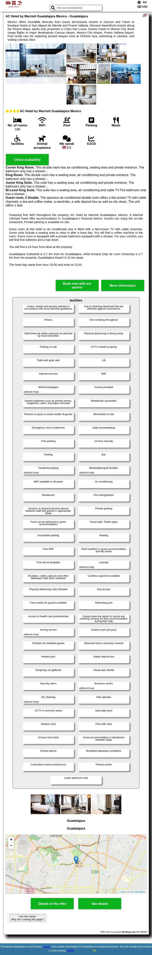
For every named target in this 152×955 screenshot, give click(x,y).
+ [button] (11, 840)
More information (123, 285)
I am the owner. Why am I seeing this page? (27, 918)
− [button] (11, 846)
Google (46, 946)
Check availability (27, 159)
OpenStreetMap (137, 892)
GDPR (70, 950)
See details (99, 903)
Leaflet (122, 892)
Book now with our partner (77, 285)
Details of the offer (52, 903)
